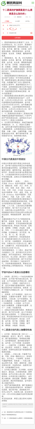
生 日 (5, 33)
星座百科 (19, 17)
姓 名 (5, 25)
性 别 (5, 29)
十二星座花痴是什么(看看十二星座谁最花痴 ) (20, 418)
